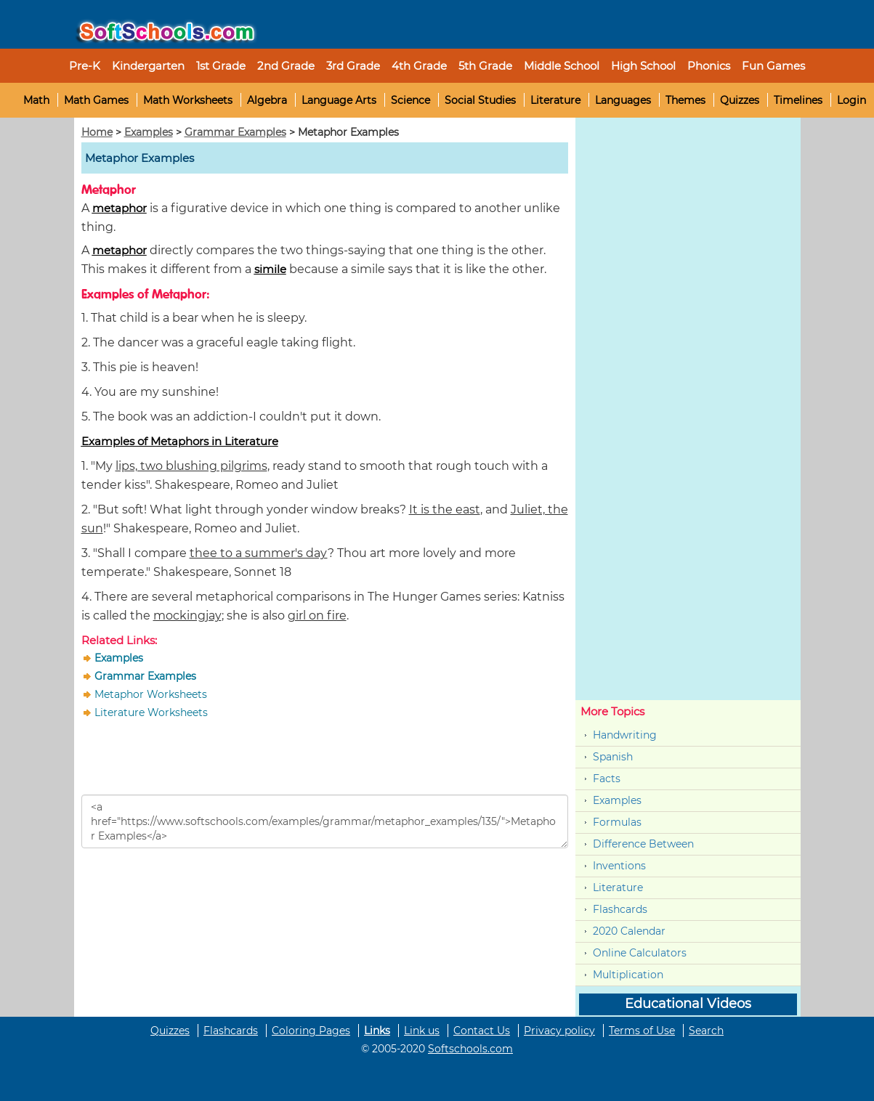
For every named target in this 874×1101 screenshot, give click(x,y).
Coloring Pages (311, 1030)
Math (36, 100)
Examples (148, 132)
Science (410, 100)
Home (97, 132)
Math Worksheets (187, 100)
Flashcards (620, 909)
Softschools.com (470, 1048)
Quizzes (739, 100)
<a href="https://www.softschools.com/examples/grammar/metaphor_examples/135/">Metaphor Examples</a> (324, 821)
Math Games (96, 100)
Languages (623, 100)
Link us (422, 1030)
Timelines (798, 100)
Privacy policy (559, 1030)
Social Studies (480, 100)
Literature (555, 100)
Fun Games (773, 66)
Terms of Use (642, 1030)
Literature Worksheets (151, 712)
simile (270, 269)
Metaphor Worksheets (150, 694)
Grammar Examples (235, 132)
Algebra (267, 100)
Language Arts (339, 100)
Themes (685, 100)
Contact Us (481, 1030)
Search (706, 1030)
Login (851, 100)
